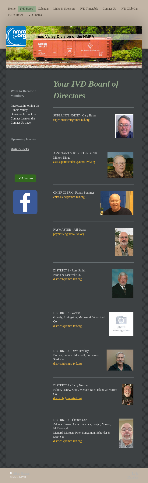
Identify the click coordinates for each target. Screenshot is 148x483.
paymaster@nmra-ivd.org (68, 234)
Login (135, 473)
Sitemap (25, 473)
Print (14, 473)
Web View (132, 477)
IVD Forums (25, 178)
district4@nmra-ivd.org (67, 398)
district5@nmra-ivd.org (67, 441)
